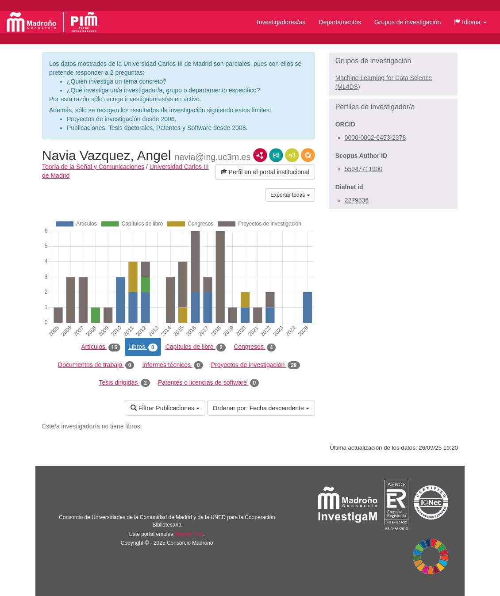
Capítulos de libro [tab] (195, 347)
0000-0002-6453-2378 (375, 137)
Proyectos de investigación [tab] (255, 365)
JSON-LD (276, 155)
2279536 (357, 200)
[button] (470, 22)
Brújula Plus (189, 534)
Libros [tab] (143, 347)
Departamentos (340, 22)
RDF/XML (260, 155)
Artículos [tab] (100, 347)
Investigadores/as (281, 22)
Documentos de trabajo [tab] (96, 365)
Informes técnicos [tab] (172, 365)
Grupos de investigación (407, 22)
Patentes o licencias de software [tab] (208, 383)
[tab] (393, 61)
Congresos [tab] (255, 347)
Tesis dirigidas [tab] (124, 383)
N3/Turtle (292, 155)
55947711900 (364, 168)
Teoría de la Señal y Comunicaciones (93, 166)
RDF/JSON (308, 155)
